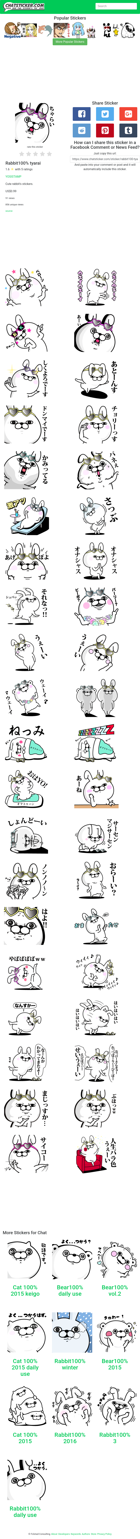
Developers (64, 1534)
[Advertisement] (70, 75)
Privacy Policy (104, 1534)
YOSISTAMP (13, 176)
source (9, 211)
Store (93, 1534)
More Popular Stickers (70, 41)
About (54, 1534)
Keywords (76, 1534)
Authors (86, 1534)
